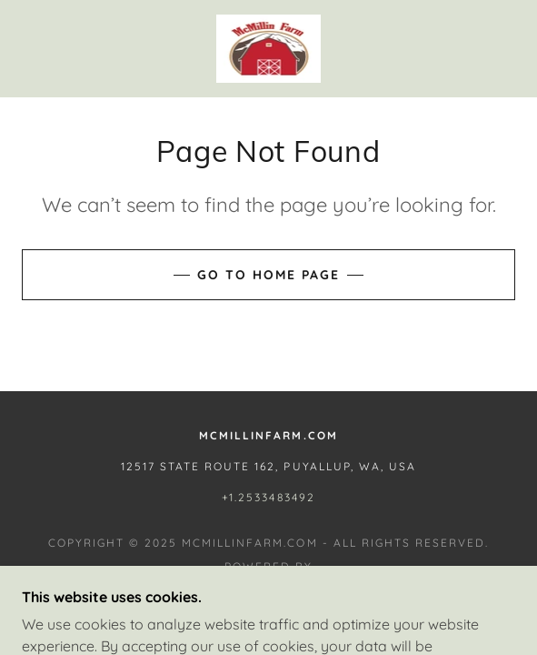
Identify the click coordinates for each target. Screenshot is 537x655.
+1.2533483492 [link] (268, 497)
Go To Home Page (268, 275)
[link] (268, 49)
